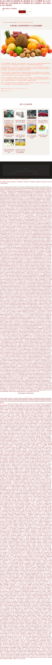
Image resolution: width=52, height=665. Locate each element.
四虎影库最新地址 (4, 623)
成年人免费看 (7, 416)
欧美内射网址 (5, 339)
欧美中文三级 (20, 390)
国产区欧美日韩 (24, 356)
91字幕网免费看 (27, 220)
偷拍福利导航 (39, 271)
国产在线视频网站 (8, 492)
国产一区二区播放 (20, 377)
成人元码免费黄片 (35, 387)
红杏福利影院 (40, 349)
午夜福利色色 (34, 206)
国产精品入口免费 (15, 564)
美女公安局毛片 (5, 521)
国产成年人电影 (30, 247)
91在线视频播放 (6, 345)
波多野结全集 (29, 258)
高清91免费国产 (12, 356)
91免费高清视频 (10, 268)
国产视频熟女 (24, 451)
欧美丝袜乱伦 (42, 377)
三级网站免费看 (12, 485)
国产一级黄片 (9, 627)
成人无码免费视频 (29, 527)
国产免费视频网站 (33, 234)
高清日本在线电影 (4, 591)
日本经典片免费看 (40, 206)
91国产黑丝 (39, 440)
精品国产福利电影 (45, 229)
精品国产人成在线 (22, 275)
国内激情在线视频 (47, 287)
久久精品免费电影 (27, 443)
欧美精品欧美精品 (20, 367)
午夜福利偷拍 (17, 415)
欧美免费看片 (25, 571)
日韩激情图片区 (29, 350)
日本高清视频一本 (47, 476)
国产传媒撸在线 (8, 209)
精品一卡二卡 (41, 371)
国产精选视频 (38, 237)
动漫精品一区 (47, 473)
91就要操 (44, 560)
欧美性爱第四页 (24, 247)
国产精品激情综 (5, 369)
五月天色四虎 (3, 213)
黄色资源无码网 (43, 374)
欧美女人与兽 (7, 406)
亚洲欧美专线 (47, 457)
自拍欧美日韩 (19, 240)
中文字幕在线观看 (32, 493)
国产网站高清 (44, 648)
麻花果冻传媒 (8, 188)
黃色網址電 (35, 464)
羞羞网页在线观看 (31, 366)
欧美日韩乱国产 (6, 343)
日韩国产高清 (21, 566)
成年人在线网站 (9, 252)
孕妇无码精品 (34, 334)
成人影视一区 (8, 465)
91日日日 (11, 525)
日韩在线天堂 (24, 233)
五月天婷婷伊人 (29, 362)
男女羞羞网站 (10, 420)
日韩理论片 (35, 541)
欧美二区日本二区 (9, 640)
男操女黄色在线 (19, 279)
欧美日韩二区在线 (13, 416)
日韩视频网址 (29, 584)
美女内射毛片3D (8, 464)
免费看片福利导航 (29, 520)
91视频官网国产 (6, 427)
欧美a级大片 (2, 429)
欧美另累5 (7, 654)
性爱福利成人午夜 (18, 475)
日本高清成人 (40, 384)
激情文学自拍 (6, 485)
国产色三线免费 (33, 205)
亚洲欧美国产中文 (9, 480)
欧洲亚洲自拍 (16, 275)
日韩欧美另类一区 (35, 441)
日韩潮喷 (37, 501)
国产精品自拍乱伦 (43, 514)
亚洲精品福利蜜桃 (32, 283)
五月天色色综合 (30, 238)
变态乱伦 (44, 576)
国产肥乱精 (46, 634)
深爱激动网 (10, 541)
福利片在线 (11, 444)
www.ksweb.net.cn (20, 173)
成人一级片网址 (19, 217)
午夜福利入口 (33, 504)
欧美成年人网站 (20, 188)
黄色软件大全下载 (36, 276)
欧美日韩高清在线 (9, 234)
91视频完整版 (26, 601)
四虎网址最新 (21, 504)
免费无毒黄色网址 (10, 569)
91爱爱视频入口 (4, 332)
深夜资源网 (18, 486)
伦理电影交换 (5, 576)
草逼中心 (45, 546)
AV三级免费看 (35, 452)
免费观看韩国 (48, 327)
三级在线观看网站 (11, 580)
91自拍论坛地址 (33, 199)
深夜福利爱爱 (5, 658)
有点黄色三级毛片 (32, 294)
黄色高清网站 (44, 341)
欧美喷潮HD (4, 471)
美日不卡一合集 (43, 573)
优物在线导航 (2, 447)
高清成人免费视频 (45, 245)
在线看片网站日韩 (29, 287)
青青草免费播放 (29, 541)
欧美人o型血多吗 (39, 300)
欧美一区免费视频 (18, 648)
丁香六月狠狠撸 (22, 616)
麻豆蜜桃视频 (31, 286)
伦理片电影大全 (23, 655)
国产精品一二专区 (8, 556)
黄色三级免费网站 (41, 447)
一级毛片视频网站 (20, 374)
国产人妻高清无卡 (41, 296)
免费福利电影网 (11, 275)
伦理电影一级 (26, 370)
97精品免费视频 (33, 236)
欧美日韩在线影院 (41, 465)
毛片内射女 (36, 557)
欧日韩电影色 (34, 285)
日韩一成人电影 (26, 286)
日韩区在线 (47, 534)
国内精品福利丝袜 (40, 258)
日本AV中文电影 (47, 515)
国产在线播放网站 (45, 271)
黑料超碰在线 (32, 273)
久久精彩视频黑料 (47, 357)
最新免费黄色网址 (22, 371)
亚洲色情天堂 (48, 241)
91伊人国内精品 (46, 545)
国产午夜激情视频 (46, 602)
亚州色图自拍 (46, 448)
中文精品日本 (18, 585)
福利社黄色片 (29, 349)
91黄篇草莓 (34, 611)
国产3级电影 (7, 571)
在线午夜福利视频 (35, 222)
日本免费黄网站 (13, 226)
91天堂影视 (33, 444)
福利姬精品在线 (18, 485)
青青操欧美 (29, 535)
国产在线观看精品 (47, 369)
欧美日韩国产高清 (11, 413)
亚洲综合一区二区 (16, 349)
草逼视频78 (13, 508)
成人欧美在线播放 (47, 636)
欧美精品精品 (10, 290)
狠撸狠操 (23, 545)
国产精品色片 (30, 343)
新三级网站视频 (39, 307)
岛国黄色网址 (25, 201)
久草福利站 (50, 549)
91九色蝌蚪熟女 (7, 606)
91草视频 (2, 466)
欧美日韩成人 (36, 450)
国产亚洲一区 (18, 619)
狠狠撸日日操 (14, 433)
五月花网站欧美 (36, 342)
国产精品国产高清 (35, 275)
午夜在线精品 (17, 611)
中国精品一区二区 (16, 658)
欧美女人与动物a (3, 587)
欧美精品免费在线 (7, 508)
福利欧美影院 (31, 321)
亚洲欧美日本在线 (39, 504)
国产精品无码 (31, 279)
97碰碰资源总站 (12, 472)
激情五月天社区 (5, 479)
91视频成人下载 (37, 279)
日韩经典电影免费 (10, 469)
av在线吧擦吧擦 (35, 233)
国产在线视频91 (18, 255)
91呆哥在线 (23, 542)
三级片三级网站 (45, 549)
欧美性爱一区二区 (15, 390)
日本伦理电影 (20, 294)
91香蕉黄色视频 (9, 191)
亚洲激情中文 (5, 258)
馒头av (1, 405)
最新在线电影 (13, 209)
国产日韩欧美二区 (28, 461)
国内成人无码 (13, 265)
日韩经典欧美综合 (19, 241)
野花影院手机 (16, 501)
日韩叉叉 (42, 420)
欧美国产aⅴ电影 (15, 229)
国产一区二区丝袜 (4, 245)
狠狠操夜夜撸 (20, 191)
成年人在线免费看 (5, 275)
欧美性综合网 (29, 373)
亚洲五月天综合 (33, 192)
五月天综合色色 (46, 304)
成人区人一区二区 (46, 571)
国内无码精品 (7, 513)
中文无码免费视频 (3, 473)
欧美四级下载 (30, 385)
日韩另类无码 (40, 362)
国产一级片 (38, 485)
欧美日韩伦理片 (36, 250)
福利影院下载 (20, 462)
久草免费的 (34, 562)
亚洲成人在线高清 (18, 650)
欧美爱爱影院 (43, 241)
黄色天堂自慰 (11, 381)
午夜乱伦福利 (35, 240)
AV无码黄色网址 (40, 310)
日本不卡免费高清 (47, 310)
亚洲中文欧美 (41, 657)
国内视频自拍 (41, 367)
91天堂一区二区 (32, 320)
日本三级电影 (45, 243)
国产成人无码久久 (46, 651)
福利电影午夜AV (18, 356)
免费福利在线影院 (37, 201)
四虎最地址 (2, 454)
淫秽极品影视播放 (6, 331)
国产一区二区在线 (31, 429)
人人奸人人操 (25, 377)
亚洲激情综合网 (39, 563)
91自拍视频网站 (48, 238)
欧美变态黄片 (10, 294)
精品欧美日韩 (46, 419)
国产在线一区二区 (14, 210)
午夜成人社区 (27, 626)
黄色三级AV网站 (12, 307)
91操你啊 (20, 444)
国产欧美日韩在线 (45, 282)
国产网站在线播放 (44, 248)
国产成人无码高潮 (20, 187)
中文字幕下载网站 (34, 313)
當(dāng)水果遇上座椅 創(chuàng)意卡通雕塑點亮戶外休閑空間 (31, 136)
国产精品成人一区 (46, 384)
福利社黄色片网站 (41, 208)
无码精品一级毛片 (20, 243)
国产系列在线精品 (39, 390)
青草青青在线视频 (32, 252)
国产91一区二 (15, 588)
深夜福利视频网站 (44, 632)
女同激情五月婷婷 (38, 608)
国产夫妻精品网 (24, 209)
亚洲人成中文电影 (22, 604)
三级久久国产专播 (30, 459)
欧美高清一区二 (29, 334)
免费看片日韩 (24, 373)
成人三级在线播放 (17, 297)
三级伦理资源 (27, 236)
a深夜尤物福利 (16, 422)
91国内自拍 (30, 464)
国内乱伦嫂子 (3, 217)
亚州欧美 (17, 490)
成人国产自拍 (30, 376)
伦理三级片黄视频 (27, 243)
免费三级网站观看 (40, 634)
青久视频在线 (3, 205)
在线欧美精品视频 (24, 654)
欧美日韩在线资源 (10, 349)
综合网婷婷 (41, 441)
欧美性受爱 (44, 423)
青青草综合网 (31, 332)
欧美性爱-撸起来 (33, 626)
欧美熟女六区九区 (44, 383)
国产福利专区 (32, 187)
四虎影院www (37, 422)
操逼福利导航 (41, 521)
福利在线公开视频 (35, 198)
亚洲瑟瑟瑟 (5, 476)
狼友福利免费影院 (20, 210)
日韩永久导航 (47, 643)
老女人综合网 (39, 423)
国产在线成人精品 (8, 259)
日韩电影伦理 (19, 219)
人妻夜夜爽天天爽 (21, 447)
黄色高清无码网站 (32, 647)
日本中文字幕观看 (43, 352)
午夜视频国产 (16, 466)
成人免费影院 (45, 444)
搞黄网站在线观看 (45, 380)
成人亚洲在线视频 (33, 290)
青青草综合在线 (20, 252)
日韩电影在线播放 (6, 366)
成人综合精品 (10, 369)
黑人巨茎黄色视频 (22, 310)
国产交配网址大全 (19, 322)
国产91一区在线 (9, 317)
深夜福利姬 (46, 503)
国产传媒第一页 (34, 500)
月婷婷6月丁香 (13, 436)
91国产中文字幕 (13, 557)
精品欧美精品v (42, 413)
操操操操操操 (27, 338)
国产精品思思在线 (22, 612)
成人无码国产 (38, 601)
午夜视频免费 (5, 420)
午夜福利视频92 (27, 212)
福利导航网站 (47, 292)
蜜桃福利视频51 (43, 279)
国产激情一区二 (12, 314)
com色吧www (2, 634)
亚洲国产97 (16, 473)
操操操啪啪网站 (6, 647)
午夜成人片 (38, 434)
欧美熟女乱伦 (38, 248)
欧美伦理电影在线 (46, 500)
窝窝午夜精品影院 (30, 555)
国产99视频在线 (24, 240)
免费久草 (14, 615)
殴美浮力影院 (26, 608)
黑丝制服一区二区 (32, 388)
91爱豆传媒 (33, 639)
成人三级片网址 (31, 472)
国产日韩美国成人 (19, 278)
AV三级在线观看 (31, 314)
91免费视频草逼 (37, 266)
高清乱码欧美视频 (33, 492)
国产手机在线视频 (5, 525)
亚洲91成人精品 (38, 278)
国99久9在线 (11, 466)
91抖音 (31, 644)
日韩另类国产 (14, 187)
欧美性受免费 (35, 466)
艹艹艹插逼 (40, 490)
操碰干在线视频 (19, 405)
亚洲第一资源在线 (12, 545)
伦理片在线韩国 (6, 307)
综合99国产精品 (40, 433)
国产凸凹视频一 (19, 450)
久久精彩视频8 (23, 381)
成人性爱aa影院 (18, 266)
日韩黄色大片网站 (33, 440)
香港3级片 (44, 531)
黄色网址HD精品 (32, 278)
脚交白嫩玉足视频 (8, 243)
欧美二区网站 (12, 350)
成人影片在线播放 (23, 349)
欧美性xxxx (9, 539)
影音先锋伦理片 (22, 562)
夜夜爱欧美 (5, 625)
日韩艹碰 (30, 448)
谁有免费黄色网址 (6, 241)
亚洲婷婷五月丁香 (26, 422)
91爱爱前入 (27, 542)
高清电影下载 (9, 269)
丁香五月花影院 (34, 560)
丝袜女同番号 (43, 187)
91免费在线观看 (31, 489)
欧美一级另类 (45, 569)
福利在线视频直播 (43, 189)
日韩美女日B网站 (46, 520)
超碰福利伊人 (49, 199)
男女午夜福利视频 (26, 294)
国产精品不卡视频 (3, 187)
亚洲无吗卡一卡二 (22, 538)
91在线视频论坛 (40, 303)
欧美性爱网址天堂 (17, 570)
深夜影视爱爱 (14, 590)
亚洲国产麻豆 (46, 592)
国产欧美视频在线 (13, 189)
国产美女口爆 (29, 475)
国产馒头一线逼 (20, 606)
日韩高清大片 (10, 216)
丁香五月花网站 (18, 227)
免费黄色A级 (44, 567)
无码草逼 (8, 601)
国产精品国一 (2, 299)
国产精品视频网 (17, 514)
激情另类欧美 (27, 406)
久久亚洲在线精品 (31, 266)
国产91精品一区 (4, 310)
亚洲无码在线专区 (35, 350)
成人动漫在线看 (11, 236)
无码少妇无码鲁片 (20, 601)
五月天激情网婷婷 (36, 487)
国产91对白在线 (14, 248)
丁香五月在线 (39, 543)
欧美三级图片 (35, 188)
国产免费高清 (26, 320)
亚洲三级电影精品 (16, 623)
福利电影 (27, 538)
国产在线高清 (26, 388)
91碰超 (23, 497)
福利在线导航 (44, 528)
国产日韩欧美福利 (4, 622)
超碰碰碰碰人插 (46, 541)
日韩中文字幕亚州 (26, 279)
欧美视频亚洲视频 (41, 654)
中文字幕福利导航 (39, 412)
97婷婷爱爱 (22, 415)
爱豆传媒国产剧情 (39, 380)
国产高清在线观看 (11, 258)
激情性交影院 (14, 240)
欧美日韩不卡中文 (25, 315)
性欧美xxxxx (40, 650)
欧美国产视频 (36, 413)
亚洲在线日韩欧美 (31, 352)
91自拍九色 (39, 531)
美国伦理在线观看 (41, 583)
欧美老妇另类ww (35, 605)
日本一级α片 (44, 611)
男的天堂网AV (32, 590)
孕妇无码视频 (33, 433)
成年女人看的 (16, 384)
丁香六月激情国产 (16, 292)
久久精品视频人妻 (30, 357)
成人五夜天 (33, 535)
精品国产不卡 (23, 350)
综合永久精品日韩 (45, 334)
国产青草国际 (4, 192)
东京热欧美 (36, 578)
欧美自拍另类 (14, 553)
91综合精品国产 (22, 245)
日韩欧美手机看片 (41, 598)
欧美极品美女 (45, 268)
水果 (23, 173)
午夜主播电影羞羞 (34, 230)
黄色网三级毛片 (43, 590)
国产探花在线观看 (3, 469)
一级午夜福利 (47, 265)
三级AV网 (12, 487)
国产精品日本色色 (18, 496)
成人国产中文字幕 (44, 508)
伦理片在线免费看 (33, 455)
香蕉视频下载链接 (7, 196)
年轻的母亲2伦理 (46, 535)
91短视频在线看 (25, 241)
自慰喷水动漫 (46, 296)
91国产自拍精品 (3, 601)
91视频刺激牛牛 (47, 524)
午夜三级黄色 (20, 385)
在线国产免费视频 (22, 222)
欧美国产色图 (5, 334)
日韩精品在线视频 (15, 370)
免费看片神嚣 (21, 220)
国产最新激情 (33, 307)
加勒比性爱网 (8, 217)
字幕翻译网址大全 (25, 311)
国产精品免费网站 (25, 278)
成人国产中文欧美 (13, 571)
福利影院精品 (24, 318)
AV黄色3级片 (14, 653)
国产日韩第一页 (12, 536)
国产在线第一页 (31, 430)
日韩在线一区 (41, 196)
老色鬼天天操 (45, 261)
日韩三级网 (5, 434)
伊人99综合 (45, 644)
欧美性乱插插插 (15, 532)
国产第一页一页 (13, 377)
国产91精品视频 (4, 269)
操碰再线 (3, 657)
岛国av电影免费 (28, 511)
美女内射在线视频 (3, 514)
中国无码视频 (33, 268)
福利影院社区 (27, 639)
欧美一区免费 (5, 294)
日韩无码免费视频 (32, 539)
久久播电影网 (7, 415)
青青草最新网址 (23, 303)
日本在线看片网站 (28, 553)
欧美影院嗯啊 (7, 189)
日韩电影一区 (17, 555)
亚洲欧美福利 (34, 303)
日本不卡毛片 (45, 313)
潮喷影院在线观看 (40, 234)
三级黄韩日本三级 (9, 422)
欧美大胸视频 (23, 348)
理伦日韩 (32, 549)
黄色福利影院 (37, 625)
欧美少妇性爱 (14, 378)
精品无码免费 (26, 292)
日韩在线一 (16, 569)
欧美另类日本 (43, 479)
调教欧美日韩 (26, 321)
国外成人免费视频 (42, 486)
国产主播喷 (7, 585)
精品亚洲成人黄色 (6, 405)
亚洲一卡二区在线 (24, 437)
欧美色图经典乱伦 (48, 466)
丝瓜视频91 (10, 521)
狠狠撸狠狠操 (49, 366)
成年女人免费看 (18, 231)
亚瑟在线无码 (40, 378)
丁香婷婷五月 (35, 195)
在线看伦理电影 (17, 423)
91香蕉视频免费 (39, 443)
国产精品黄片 (48, 224)
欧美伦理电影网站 (43, 227)
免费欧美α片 (47, 332)
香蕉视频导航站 (3, 574)
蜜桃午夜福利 (27, 468)
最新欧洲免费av (7, 363)
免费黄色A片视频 (39, 569)
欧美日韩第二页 (17, 236)
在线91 (27, 486)
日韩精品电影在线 (24, 297)
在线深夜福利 (21, 360)
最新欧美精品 (30, 301)
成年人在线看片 (43, 331)
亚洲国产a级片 (35, 476)
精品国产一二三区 (27, 609)
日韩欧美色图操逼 (20, 199)
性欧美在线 (9, 489)
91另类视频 (26, 507)
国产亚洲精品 (17, 515)
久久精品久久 (7, 311)
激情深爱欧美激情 (5, 286)
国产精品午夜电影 (7, 227)
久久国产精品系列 (48, 416)
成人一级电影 (10, 552)
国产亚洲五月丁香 (33, 269)
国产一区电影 (48, 633)
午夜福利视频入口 (38, 478)
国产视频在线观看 (16, 324)
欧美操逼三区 (13, 299)
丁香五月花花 (16, 594)
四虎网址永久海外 (47, 501)
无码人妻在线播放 (4, 327)
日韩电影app (23, 536)
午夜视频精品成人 (14, 367)
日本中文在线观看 (13, 601)
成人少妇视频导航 (9, 215)
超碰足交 (47, 597)
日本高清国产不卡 (8, 581)
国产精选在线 (41, 627)
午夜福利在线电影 (37, 191)
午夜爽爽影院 (7, 238)
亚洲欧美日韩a (28, 570)
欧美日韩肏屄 (46, 367)
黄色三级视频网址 (5, 216)
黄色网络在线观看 (41, 339)
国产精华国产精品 (5, 650)
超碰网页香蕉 (19, 247)
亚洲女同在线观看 (19, 264)
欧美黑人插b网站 (23, 541)
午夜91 (18, 597)
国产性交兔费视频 (5, 342)
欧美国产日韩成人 (35, 584)
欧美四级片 (12, 616)
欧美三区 (15, 420)
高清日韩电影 (16, 327)
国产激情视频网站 (27, 563)
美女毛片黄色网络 (10, 419)
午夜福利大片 (12, 255)
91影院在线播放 (47, 217)
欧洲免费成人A (37, 306)
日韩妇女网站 (4, 578)
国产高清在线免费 (42, 286)
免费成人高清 (41, 304)
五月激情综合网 (3, 483)
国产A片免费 (40, 518)
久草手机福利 (34, 496)
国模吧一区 (16, 583)
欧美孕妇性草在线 (37, 555)
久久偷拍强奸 (35, 226)
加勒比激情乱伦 (5, 527)
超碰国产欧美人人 (28, 501)
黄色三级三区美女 (48, 213)
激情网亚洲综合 (21, 300)
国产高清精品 (14, 280)
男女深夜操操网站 (39, 328)
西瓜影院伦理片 (29, 244)
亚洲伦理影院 (39, 528)
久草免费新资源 (33, 212)
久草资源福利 (29, 583)
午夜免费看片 (19, 311)
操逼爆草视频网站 (14, 539)
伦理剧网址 (38, 564)
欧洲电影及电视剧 (47, 406)
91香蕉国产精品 (14, 373)
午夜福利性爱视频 (8, 573)
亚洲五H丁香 (8, 535)
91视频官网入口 (25, 448)
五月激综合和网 (42, 466)
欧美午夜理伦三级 (18, 459)
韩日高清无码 (38, 493)
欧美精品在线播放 (26, 331)
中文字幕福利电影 (4, 360)
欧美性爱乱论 (14, 528)
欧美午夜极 (47, 570)
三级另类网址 (4, 632)
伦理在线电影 (45, 257)
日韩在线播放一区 (48, 233)
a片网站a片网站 (29, 391)
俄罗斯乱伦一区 (49, 513)
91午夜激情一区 (48, 188)
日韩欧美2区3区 (4, 387)
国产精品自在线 (4, 371)
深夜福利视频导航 (20, 205)
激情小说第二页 (36, 486)
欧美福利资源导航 (43, 640)
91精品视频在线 (24, 345)
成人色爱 (20, 422)
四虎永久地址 (38, 405)
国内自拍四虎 (45, 581)
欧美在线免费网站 (25, 493)
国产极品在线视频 (36, 427)
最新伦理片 (37, 646)
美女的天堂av (22, 639)
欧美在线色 (16, 559)
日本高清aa (10, 553)
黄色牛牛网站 (35, 194)
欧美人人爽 (33, 497)
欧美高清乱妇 (6, 297)
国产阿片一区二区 (21, 637)
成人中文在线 (25, 429)
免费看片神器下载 (15, 489)
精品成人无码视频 (33, 324)
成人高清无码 (8, 248)
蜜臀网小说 (27, 569)
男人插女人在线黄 (36, 391)
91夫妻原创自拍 (27, 234)
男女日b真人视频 (13, 251)
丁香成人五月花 (37, 479)
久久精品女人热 (38, 320)
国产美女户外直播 (45, 338)
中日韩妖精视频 (11, 518)
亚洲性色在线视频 (41, 570)
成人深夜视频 (36, 612)
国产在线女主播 (35, 570)
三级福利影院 (12, 654)
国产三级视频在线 (46, 504)
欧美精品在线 (28, 262)
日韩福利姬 (12, 548)
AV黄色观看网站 (22, 338)
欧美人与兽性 (5, 385)
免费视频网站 (36, 627)
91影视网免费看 (11, 515)
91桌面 (14, 630)
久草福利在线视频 (6, 381)
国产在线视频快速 (46, 492)
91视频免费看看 (48, 555)
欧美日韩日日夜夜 (41, 653)
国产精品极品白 (48, 345)
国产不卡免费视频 (25, 380)
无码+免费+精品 (17, 419)
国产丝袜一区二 (21, 469)
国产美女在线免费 (25, 266)
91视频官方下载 (46, 194)
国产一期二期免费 (19, 630)
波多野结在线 (10, 292)
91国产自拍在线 (24, 465)
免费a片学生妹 (36, 546)
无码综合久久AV (21, 608)
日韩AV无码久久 (46, 328)
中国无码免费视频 (9, 655)
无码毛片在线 (43, 322)
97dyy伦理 (19, 416)
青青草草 (36, 447)
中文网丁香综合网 (44, 436)
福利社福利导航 (21, 507)
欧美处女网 (2, 564)
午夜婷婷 (5, 452)
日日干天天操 (42, 306)
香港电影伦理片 (41, 194)
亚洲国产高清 (41, 299)
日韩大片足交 (6, 450)
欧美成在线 (28, 612)
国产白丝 (44, 408)
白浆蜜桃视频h (4, 194)
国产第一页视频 (22, 324)
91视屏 (3, 416)
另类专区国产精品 (8, 383)
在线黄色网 (31, 524)
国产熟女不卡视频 (33, 300)
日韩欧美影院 (17, 618)
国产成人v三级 (16, 282)
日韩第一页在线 (31, 478)
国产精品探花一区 (7, 448)
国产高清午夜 (5, 384)
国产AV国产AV (5, 646)
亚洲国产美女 (39, 334)
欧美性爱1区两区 (6, 322)
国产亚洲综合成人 (15, 581)
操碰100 (47, 564)
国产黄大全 (2, 651)
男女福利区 (44, 585)
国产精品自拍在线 (23, 482)
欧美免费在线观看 (37, 280)
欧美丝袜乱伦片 (41, 448)
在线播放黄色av (7, 315)
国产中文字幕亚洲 (40, 462)
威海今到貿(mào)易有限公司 (28, 173)
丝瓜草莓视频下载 (22, 549)
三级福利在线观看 (34, 348)
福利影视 (32, 529)
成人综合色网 (24, 362)
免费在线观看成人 (35, 339)
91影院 (8, 550)
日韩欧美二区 (8, 353)
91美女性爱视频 (40, 290)
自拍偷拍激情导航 (16, 627)
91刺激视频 (16, 591)
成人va (32, 592)
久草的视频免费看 (39, 252)
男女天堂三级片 (49, 531)
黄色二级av (3, 588)
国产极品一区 (48, 381)
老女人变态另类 (30, 465)
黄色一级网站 (26, 539)
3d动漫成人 (22, 592)
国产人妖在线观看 (44, 308)
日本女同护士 (24, 217)
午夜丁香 (31, 612)
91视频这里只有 (30, 227)
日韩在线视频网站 (18, 476)
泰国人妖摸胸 (29, 329)
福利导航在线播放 (29, 384)
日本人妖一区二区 (48, 629)
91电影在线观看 (5, 643)
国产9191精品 (26, 640)
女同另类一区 (27, 300)
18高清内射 (25, 578)
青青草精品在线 (12, 598)
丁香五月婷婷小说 (45, 307)
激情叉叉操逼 (31, 191)
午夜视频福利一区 (24, 430)
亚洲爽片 (41, 520)
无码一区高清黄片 (38, 497)
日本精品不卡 (43, 272)
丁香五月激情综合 (12, 335)
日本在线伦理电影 (34, 643)
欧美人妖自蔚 (7, 359)
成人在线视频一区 (12, 208)
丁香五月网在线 (25, 264)
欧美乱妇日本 (45, 348)
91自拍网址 (23, 434)
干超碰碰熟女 (16, 273)
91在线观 (28, 632)
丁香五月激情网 (12, 429)
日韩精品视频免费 (42, 275)
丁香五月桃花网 (26, 259)
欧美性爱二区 (33, 602)
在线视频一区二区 (35, 522)
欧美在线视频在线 (31, 591)
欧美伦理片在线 (7, 328)
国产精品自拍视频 (39, 535)
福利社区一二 (38, 327)
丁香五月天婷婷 (25, 224)
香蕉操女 (31, 409)
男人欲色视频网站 (44, 280)
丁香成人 (21, 640)
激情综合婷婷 (5, 308)
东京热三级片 (15, 388)
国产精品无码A (16, 458)
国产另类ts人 (21, 532)
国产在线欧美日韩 (11, 327)
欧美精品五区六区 (30, 515)
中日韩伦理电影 (3, 367)
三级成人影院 (41, 342)
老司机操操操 (3, 202)
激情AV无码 (47, 507)
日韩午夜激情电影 (17, 381)
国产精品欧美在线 (46, 518)
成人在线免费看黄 (11, 618)
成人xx (34, 405)
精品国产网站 (43, 237)
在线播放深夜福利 (31, 377)
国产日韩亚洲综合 (4, 510)
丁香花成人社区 (42, 450)
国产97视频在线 (22, 641)
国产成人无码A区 (23, 419)
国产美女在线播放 (23, 369)
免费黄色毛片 (8, 341)
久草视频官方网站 (35, 597)
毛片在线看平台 (39, 212)
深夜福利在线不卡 (39, 325)
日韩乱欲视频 (36, 459)
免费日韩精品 (13, 306)
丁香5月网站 (10, 458)
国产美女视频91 (19, 226)
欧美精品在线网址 (23, 194)
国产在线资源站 (38, 335)
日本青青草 (20, 553)
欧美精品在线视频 (18, 548)
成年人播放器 (42, 473)
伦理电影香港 (8, 367)
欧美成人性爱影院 (28, 594)
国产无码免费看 (35, 384)
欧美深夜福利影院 (11, 476)
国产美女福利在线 (6, 247)
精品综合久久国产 (12, 574)
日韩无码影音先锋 (11, 461)
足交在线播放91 (14, 202)
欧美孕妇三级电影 (45, 259)
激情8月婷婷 (44, 529)
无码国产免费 (33, 550)
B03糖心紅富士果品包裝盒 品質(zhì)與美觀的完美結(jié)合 (20, 136)
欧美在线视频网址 (30, 276)
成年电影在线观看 (8, 440)
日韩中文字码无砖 (15, 259)
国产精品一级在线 (6, 335)
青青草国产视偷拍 (17, 272)
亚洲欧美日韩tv (46, 469)
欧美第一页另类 (33, 272)
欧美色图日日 (38, 548)
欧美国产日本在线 (40, 606)
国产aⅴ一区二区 (21, 216)
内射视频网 (23, 506)
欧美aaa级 (45, 655)
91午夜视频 (26, 566)
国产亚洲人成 (33, 552)
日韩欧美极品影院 (4, 237)
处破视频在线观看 (35, 574)
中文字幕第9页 (8, 336)
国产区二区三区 (14, 223)
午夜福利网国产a (28, 545)
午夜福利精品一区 (38, 549)
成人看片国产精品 (48, 350)
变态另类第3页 (38, 236)
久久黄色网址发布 (34, 261)
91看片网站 (26, 413)
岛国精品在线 (28, 261)
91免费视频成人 (39, 388)
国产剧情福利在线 (41, 217)
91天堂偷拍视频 (18, 271)
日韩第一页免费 (23, 546)
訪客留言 (27, 14)
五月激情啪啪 (12, 452)
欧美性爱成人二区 (44, 493)
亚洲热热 (17, 574)
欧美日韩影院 (44, 553)
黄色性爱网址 (17, 406)
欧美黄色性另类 (16, 222)
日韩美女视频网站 (4, 515)
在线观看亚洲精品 (32, 576)
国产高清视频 (46, 587)
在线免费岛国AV (21, 443)
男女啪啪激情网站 (12, 450)
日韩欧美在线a (7, 436)
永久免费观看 (29, 356)
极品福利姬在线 (43, 210)
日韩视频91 (12, 555)
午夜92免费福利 (22, 285)
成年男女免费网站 (6, 355)
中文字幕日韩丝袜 (22, 269)
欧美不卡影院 (45, 458)
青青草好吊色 (27, 458)
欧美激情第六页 (11, 376)
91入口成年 (10, 562)
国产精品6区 (14, 637)
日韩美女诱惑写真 (5, 639)
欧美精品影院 (42, 202)
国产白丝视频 (18, 251)
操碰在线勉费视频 (14, 219)
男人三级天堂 (21, 320)
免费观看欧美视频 (27, 327)
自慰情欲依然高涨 (43, 580)
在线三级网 (17, 639)
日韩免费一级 (35, 378)
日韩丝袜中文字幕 (44, 320)
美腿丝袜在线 (18, 545)
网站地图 (5, 183)
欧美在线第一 (2, 251)
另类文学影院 (4, 641)
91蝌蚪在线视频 (33, 243)
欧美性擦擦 (24, 650)
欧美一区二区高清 (32, 619)
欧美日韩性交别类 (20, 215)
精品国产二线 (20, 286)
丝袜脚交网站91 (19, 535)
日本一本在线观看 (46, 252)
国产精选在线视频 (18, 580)
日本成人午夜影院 (48, 297)
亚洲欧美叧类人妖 (3, 637)
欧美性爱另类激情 (39, 651)
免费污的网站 (34, 448)
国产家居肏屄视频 (39, 289)
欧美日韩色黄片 (37, 430)
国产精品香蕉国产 (43, 359)
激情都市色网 (20, 192)
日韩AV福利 (46, 606)
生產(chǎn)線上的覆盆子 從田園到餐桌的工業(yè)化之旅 (43, 122)
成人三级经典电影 (46, 343)
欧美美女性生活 (13, 405)
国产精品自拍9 (37, 592)
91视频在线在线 (4, 445)
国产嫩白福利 (15, 286)
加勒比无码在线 (27, 199)
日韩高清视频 (36, 367)
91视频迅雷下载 (7, 254)
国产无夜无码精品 (45, 480)
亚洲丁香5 (8, 620)
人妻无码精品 (8, 202)
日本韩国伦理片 (28, 543)
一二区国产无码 (44, 464)
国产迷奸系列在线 (19, 457)
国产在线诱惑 (14, 257)
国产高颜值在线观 (15, 287)
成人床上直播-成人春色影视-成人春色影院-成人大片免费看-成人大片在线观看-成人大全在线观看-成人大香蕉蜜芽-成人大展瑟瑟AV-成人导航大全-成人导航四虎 (25, 3)
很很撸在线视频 (43, 434)
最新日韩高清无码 (20, 257)
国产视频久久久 (47, 612)
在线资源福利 (19, 557)
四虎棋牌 (29, 654)
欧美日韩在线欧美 (11, 303)
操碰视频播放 (4, 506)
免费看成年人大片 (38, 273)
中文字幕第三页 (31, 556)
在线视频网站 (49, 189)
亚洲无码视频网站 (42, 604)
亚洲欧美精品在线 (35, 636)
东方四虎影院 (48, 335)
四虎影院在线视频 (27, 620)
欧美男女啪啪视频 (6, 616)
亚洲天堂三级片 (6, 283)
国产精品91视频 (33, 606)
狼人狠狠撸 (35, 524)
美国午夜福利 (39, 571)
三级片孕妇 (10, 578)
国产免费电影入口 (11, 445)
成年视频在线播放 (4, 618)
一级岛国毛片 (27, 272)
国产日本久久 (41, 501)
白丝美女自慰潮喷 (33, 257)
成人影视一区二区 (16, 245)
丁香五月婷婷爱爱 (46, 471)
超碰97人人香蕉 (44, 219)
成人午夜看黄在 (47, 376)
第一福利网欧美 (31, 250)
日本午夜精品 (34, 490)
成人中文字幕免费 (25, 308)
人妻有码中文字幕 (18, 233)
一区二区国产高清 (10, 549)
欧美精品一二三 (33, 215)
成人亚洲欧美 (10, 567)
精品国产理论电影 (42, 641)
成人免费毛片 (43, 335)
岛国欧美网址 (29, 217)
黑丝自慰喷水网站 (29, 303)
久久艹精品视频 (5, 321)
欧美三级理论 (31, 581)
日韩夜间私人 (23, 272)
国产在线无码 (39, 492)
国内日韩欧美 (22, 598)
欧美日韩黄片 (47, 276)
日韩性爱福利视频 (45, 364)
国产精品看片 (37, 639)
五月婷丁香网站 (19, 363)
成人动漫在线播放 (18, 478)
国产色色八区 (16, 604)
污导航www (2, 451)
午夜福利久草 (43, 468)
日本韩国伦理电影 (20, 189)
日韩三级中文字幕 (9, 524)
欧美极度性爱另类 (13, 550)
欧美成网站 (10, 658)
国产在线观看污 (16, 244)
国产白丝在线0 (36, 346)
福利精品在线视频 (24, 251)
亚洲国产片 (5, 553)
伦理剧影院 (6, 580)
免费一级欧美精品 (7, 210)
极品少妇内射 (10, 237)
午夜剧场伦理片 (12, 650)
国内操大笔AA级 (39, 205)
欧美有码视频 (44, 285)
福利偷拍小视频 (49, 576)
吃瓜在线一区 (35, 521)
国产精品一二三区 (46, 254)
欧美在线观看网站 (44, 216)
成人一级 (26, 521)
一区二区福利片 (38, 311)
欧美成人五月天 (45, 390)
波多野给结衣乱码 (42, 556)
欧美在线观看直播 (13, 331)
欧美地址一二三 (18, 366)
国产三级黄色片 (4, 268)
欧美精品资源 (47, 356)
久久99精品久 (41, 574)
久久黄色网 (28, 444)
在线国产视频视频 (43, 487)
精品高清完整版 (41, 355)
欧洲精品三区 (26, 353)
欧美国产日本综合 (25, 416)
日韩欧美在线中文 (11, 479)
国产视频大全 (19, 647)
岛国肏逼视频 (33, 573)
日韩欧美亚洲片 (48, 452)
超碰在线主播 (28, 310)
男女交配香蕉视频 (37, 436)
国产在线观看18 (18, 487)
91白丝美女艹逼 (16, 321)
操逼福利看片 (23, 231)
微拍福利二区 (38, 210)
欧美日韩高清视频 (47, 196)
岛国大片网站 (3, 188)
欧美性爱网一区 (13, 455)
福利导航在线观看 (18, 350)
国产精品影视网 (37, 508)
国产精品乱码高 (12, 343)
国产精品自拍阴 (7, 595)
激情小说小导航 (47, 598)
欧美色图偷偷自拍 (47, 420)
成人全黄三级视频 (41, 629)
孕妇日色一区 (27, 324)
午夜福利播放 (38, 632)
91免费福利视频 (3, 234)
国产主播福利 (29, 611)
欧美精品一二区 (11, 482)
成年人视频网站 (30, 304)
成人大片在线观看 (36, 385)
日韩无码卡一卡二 (32, 566)
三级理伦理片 (49, 487)
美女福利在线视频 (14, 188)
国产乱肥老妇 (11, 272)
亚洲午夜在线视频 (48, 377)
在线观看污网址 (40, 313)
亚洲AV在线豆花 (37, 510)
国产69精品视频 (27, 273)
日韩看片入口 (28, 655)
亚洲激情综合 (15, 524)
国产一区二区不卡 (13, 357)
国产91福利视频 (8, 289)
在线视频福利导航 (19, 455)
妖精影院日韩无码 (29, 208)
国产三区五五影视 (6, 293)
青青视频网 (17, 616)
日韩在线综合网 (33, 415)
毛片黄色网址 (21, 574)
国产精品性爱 (10, 636)
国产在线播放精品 (14, 341)
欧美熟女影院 (47, 208)
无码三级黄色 (25, 636)
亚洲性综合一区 (17, 329)
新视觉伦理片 (24, 223)
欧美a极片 (31, 466)
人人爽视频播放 (44, 273)
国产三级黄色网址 (13, 359)
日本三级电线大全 (29, 546)
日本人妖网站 (43, 224)
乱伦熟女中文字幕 (41, 222)
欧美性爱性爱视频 (22, 602)
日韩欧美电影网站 (4, 458)
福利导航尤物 (28, 313)
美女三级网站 (24, 359)
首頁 (9, 22)
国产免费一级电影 (30, 510)
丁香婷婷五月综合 (3, 287)
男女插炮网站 (2, 240)
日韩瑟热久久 (28, 595)
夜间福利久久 (44, 563)
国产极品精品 (44, 353)
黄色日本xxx (7, 429)
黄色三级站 (6, 559)
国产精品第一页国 (12, 345)
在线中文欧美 (34, 329)
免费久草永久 (18, 293)
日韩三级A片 (36, 515)
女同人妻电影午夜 (28, 387)
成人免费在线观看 (42, 251)
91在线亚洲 (12, 493)
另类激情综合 (43, 266)
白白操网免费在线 (12, 585)
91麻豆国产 (29, 634)
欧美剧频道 (23, 629)
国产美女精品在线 (29, 275)
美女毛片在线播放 (48, 413)
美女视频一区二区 (36, 527)
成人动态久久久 (16, 636)
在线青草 (31, 618)
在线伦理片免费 (39, 483)
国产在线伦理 (44, 588)
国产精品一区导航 (38, 219)
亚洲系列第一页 (9, 532)
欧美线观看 (29, 615)
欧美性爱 (4, 620)
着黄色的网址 (45, 349)
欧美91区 (4, 570)
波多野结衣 (28, 528)
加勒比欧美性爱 (14, 205)
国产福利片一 (20, 213)
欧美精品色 (41, 557)
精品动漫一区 (25, 226)
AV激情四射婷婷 (7, 426)
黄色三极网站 (5, 220)
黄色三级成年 (27, 598)
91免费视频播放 (5, 459)
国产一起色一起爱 (15, 269)
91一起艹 (8, 487)
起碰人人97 (40, 581)
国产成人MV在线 (21, 370)
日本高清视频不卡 (21, 341)
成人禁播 (29, 571)
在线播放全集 (31, 346)
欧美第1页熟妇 (19, 380)
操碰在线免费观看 (45, 483)
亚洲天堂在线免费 (30, 613)
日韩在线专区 (4, 433)
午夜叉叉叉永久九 (28, 412)
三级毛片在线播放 (43, 527)
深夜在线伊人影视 (21, 454)
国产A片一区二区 (25, 299)
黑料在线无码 (20, 289)
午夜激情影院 (26, 341)
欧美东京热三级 (31, 264)
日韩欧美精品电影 (7, 265)
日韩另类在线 (23, 334)
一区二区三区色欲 (28, 562)
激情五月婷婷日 (11, 342)
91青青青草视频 (3, 341)
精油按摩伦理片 (39, 542)
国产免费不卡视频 (28, 339)
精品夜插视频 (43, 381)
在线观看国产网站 (13, 346)
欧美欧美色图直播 (24, 472)
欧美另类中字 (43, 315)
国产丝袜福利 (2, 440)
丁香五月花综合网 (11, 412)
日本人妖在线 (21, 458)
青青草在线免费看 (11, 441)
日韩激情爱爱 (17, 413)
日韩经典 (45, 559)
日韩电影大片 (11, 496)
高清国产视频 (26, 445)
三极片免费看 (2, 654)
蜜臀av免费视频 (30, 194)
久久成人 (30, 416)
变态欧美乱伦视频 (22, 522)
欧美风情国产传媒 (17, 430)
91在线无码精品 (8, 520)
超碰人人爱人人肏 (13, 597)
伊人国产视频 (23, 355)
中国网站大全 (9, 332)
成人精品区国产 (13, 276)
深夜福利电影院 (32, 577)
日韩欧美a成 (5, 563)
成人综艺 (21, 577)
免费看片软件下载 (47, 557)
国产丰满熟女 (13, 336)
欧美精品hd (33, 443)
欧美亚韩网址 (39, 244)
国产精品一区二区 (34, 598)
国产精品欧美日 (48, 646)
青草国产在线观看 (15, 573)
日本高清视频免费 (26, 559)
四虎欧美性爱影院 (32, 548)
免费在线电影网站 (29, 452)
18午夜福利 (17, 598)
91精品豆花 (45, 615)
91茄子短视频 (2, 630)
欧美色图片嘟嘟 (37, 352)
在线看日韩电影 (38, 315)
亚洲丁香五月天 (48, 465)
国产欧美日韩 (31, 367)
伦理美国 (38, 573)
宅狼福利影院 (24, 276)
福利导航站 (38, 507)
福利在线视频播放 (13, 647)
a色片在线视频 (37, 331)
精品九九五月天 (47, 231)
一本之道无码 (48, 311)
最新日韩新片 (20, 224)
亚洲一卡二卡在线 (15, 599)
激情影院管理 (25, 517)
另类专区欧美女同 (25, 557)
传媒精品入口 (19, 202)
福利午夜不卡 (41, 503)
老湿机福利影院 (27, 504)
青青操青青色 (40, 620)
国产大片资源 (45, 325)
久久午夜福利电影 (32, 237)
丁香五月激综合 (12, 639)
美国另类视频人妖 (39, 257)
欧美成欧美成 (10, 339)
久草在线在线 (41, 314)
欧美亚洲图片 (45, 290)
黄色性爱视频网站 (19, 508)
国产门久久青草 (16, 310)
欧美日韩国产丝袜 (37, 332)
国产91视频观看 (36, 213)
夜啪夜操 (24, 520)
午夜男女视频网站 (16, 360)
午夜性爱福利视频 (40, 269)
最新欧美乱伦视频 (18, 296)
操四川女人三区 (5, 271)
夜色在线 (34, 412)
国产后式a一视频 (12, 646)
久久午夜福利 (43, 201)
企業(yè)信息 (22, 14)
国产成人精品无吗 (10, 423)
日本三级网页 (26, 367)
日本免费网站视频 (38, 322)
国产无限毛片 (17, 198)
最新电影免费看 (33, 390)
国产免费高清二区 (15, 440)
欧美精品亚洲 (19, 556)
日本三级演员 (30, 521)
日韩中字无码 (14, 499)
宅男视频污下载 (7, 504)
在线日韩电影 (19, 359)
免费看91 (33, 461)
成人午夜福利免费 (48, 339)
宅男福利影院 (41, 231)
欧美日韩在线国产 (25, 619)
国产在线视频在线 (38, 338)
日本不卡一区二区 (24, 314)
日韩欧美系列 (10, 543)
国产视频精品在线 (16, 541)
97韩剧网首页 (17, 542)
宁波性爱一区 (2, 415)
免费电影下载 (39, 245)
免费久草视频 (13, 348)
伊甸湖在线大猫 (37, 264)
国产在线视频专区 (18, 334)
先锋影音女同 (19, 383)
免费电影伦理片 (42, 597)
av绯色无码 (39, 588)
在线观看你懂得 (30, 633)
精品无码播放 (37, 292)
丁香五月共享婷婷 (12, 619)
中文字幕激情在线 (13, 311)
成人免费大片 (34, 271)
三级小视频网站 (26, 427)
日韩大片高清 (7, 475)
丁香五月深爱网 (24, 238)
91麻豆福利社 (41, 646)
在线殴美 (28, 588)
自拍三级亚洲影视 (14, 608)
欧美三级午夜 (34, 571)
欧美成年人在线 (36, 513)
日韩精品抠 (28, 643)
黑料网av (42, 592)
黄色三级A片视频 (11, 334)
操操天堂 (17, 504)
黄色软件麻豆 (21, 273)
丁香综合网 (21, 644)
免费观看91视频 (39, 494)
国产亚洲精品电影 (40, 262)
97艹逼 (19, 588)
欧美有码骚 (46, 409)
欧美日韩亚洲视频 (27, 229)
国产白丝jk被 (45, 622)
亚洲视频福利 (34, 623)
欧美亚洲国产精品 (16, 339)
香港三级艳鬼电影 (28, 629)
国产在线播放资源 (19, 283)
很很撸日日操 (42, 264)
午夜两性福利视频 (15, 657)
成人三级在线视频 (27, 317)
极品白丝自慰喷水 (24, 366)
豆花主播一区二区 (12, 283)
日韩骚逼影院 (49, 489)
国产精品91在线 (13, 241)
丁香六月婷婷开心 (12, 633)
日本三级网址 (13, 217)
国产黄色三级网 (12, 437)
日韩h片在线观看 (43, 220)
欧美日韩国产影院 (23, 634)
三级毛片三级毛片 (32, 536)
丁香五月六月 (24, 296)
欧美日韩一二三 (23, 198)
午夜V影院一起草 (39, 599)
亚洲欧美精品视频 (28, 490)
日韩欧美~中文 (13, 534)
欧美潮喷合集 (39, 285)
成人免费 (27, 536)
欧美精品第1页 (28, 616)
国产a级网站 (44, 443)
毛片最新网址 (8, 500)
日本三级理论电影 (16, 369)
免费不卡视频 (15, 268)
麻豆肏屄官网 (13, 266)
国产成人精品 (18, 451)
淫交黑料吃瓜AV (29, 371)
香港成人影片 (38, 215)
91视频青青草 (9, 637)
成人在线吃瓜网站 (22, 244)
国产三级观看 (19, 315)
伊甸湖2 (48, 529)
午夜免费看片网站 (32, 630)
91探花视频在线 (34, 364)
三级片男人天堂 (31, 450)
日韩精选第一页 (6, 598)
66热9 (7, 574)
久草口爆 (17, 412)
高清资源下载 (25, 385)
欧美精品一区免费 (32, 374)
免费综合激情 (21, 445)
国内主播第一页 (6, 364)
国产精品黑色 (41, 419)
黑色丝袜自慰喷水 (5, 560)
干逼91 (23, 553)
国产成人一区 (22, 597)
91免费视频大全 (27, 644)
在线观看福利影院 (24, 376)
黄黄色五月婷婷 (29, 296)
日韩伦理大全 (2, 383)
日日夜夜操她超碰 (16, 567)
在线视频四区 (42, 213)
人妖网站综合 (45, 433)
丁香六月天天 (45, 378)
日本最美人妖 (21, 290)
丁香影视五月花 (33, 216)
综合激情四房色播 (19, 427)
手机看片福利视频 (11, 643)
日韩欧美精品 (10, 286)
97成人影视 (49, 563)
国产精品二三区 (15, 192)
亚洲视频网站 (32, 331)
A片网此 (1, 490)
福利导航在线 (9, 380)
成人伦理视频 (3, 325)
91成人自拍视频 (48, 251)
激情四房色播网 (38, 224)
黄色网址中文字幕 (10, 310)
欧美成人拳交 (10, 501)
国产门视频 (9, 462)
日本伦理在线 (11, 648)
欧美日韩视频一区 (41, 416)
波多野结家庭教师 (26, 192)
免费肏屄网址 (32, 220)
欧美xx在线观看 (14, 383)
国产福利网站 (9, 390)
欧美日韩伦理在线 (28, 285)
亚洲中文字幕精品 (39, 243)
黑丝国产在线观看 (11, 510)
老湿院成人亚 (9, 279)
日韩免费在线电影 (9, 212)
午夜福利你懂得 (44, 539)
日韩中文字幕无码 (43, 625)
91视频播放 (5, 627)
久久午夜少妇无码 (18, 250)
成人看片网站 (39, 532)
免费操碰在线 (5, 224)
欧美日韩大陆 (30, 206)
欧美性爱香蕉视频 (32, 640)
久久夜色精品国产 (47, 247)
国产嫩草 (6, 412)
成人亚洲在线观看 (9, 325)
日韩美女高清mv (25, 227)
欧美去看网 (39, 525)
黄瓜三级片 (32, 625)
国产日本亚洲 (7, 357)
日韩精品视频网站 (11, 459)
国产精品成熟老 (39, 324)
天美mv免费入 (18, 510)
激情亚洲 (4, 640)
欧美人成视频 (17, 303)
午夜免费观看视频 (48, 653)
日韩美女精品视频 (11, 285)
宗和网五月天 (17, 643)
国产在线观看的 (44, 212)
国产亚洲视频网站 (25, 335)
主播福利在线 (24, 585)
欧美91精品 (6, 466)
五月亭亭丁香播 (15, 234)
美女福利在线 (24, 206)
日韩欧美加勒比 (31, 383)
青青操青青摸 (39, 609)
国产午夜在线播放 (35, 349)
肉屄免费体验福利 (6, 493)
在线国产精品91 (40, 471)
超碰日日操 (10, 507)
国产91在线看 (10, 563)
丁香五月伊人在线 (15, 313)
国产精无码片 (39, 455)
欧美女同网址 (7, 346)
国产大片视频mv (42, 238)
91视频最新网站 (30, 514)
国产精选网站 (40, 343)
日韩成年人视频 (46, 269)
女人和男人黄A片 (15, 300)
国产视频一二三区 (25, 306)
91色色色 (24, 535)
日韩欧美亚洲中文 (35, 587)
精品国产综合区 (9, 287)
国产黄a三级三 (5, 413)
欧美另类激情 (12, 238)
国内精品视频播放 (3, 489)
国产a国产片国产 (6, 350)
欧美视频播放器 (48, 437)
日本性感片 (25, 473)
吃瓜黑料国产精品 (41, 240)
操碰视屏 (43, 461)
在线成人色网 (17, 482)
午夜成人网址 (22, 230)
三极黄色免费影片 (5, 496)
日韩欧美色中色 (3, 353)
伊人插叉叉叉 (31, 413)
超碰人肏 (47, 408)
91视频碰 (44, 532)
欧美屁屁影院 (45, 301)
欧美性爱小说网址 (13, 315)
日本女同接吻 (41, 517)
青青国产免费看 (38, 461)
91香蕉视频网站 (48, 222)
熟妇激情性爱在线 (16, 480)
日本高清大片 (10, 321)
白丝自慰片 (40, 553)
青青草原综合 (30, 240)
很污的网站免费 (28, 325)
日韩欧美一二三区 (32, 507)
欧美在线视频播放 (30, 578)
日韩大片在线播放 (38, 529)
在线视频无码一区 (9, 483)
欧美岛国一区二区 (8, 564)
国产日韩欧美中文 (47, 299)
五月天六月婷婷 (11, 273)
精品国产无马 (26, 618)
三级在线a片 (40, 623)
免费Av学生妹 (21, 440)
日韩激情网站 (6, 208)
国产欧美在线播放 (18, 261)
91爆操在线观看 (3, 252)
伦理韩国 (49, 548)
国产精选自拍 (12, 296)
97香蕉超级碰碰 (13, 301)
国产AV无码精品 (15, 290)
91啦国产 (2, 503)
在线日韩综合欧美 (11, 384)
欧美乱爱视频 (12, 538)
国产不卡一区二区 (3, 550)
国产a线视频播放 (25, 383)
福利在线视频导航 (16, 577)
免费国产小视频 (43, 385)
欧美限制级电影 (30, 420)
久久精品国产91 (34, 318)
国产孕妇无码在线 (31, 646)
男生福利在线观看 (8, 201)
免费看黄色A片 (5, 261)
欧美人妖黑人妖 (9, 378)
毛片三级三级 (48, 279)
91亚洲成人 (25, 615)
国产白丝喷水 (5, 329)
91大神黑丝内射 (25, 219)
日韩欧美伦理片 (40, 500)
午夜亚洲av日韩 (4, 543)
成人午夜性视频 (24, 352)
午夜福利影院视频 (10, 194)
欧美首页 (30, 486)
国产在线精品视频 (31, 322)
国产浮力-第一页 (40, 454)
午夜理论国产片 (41, 534)
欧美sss (23, 648)
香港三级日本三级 (46, 630)
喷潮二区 (45, 657)
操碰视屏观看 (14, 380)
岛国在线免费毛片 (44, 360)
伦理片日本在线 (47, 262)
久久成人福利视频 (8, 408)
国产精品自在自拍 (30, 359)
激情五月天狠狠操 (5, 262)
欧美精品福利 (23, 364)
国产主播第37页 (10, 371)
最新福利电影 (38, 647)
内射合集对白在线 (32, 248)
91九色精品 (13, 448)
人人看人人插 (25, 378)
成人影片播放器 (48, 450)
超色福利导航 (15, 294)
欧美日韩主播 (25, 464)
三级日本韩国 (19, 590)
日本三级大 (28, 549)
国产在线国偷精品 (37, 227)
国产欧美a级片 (37, 202)
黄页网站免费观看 (31, 219)
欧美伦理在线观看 (20, 353)
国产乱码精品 (10, 324)
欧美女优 (22, 471)
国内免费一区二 (38, 360)
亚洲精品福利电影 (5, 391)
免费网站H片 (44, 440)
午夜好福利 (42, 472)
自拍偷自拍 (12, 406)
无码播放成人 (32, 422)
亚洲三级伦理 (23, 643)
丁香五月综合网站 (21, 525)
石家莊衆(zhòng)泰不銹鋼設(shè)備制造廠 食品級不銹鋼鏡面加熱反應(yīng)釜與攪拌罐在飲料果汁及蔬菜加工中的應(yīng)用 (32, 123)
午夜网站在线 (44, 199)
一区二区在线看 (20, 229)
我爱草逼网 (3, 465)
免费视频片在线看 (32, 341)
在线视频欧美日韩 (33, 538)
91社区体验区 (22, 567)
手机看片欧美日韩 (15, 201)
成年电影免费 (9, 187)
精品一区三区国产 (20, 328)
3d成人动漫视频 (24, 271)
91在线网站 (4, 626)
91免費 (26, 583)
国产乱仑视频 (4, 567)
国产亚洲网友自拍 (37, 293)
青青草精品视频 (31, 241)
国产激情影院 (47, 639)
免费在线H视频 (46, 441)
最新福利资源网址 (20, 248)
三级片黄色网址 (30, 255)
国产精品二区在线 (25, 283)
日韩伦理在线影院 (31, 311)
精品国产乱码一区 (41, 317)
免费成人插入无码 (20, 500)
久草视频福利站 (30, 203)
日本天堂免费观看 (19, 409)
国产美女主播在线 (33, 245)
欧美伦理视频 (11, 355)
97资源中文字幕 (43, 366)
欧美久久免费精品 (10, 387)
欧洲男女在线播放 (3, 423)
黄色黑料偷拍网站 (6, 455)
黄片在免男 (17, 503)
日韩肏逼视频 (15, 563)
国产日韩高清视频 (48, 255)
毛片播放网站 (7, 597)
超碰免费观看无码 (20, 550)
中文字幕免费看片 (13, 606)
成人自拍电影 (33, 483)
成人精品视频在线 (47, 318)
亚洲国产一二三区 (38, 444)
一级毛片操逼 (10, 388)
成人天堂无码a (34, 511)
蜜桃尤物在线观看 (11, 622)
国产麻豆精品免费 (11, 329)
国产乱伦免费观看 (11, 261)
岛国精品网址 (34, 416)
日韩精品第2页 (18, 348)
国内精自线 (43, 507)
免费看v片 (9, 433)
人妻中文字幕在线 (21, 426)
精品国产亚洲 (15, 385)
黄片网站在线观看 (13, 426)
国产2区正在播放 (6, 272)
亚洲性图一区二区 (47, 462)
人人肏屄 (18, 436)
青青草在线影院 (36, 618)
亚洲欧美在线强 (16, 522)
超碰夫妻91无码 (44, 191)
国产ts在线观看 (31, 479)
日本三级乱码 (22, 587)
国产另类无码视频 (10, 629)
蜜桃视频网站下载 (13, 318)
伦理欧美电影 (19, 203)
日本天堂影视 (21, 321)
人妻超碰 (31, 427)
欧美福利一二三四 (34, 518)
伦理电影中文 (24, 485)
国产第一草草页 (8, 223)
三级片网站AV (19, 534)
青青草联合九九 (27, 497)
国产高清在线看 (11, 497)
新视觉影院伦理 (25, 202)
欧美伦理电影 (11, 478)
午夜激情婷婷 (34, 594)
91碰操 (46, 447)
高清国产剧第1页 (42, 198)
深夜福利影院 (30, 378)
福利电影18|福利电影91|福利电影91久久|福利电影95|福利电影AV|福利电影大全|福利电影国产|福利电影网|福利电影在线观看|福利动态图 (24, 398)
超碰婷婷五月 (48, 237)
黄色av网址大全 (47, 264)
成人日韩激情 (19, 318)
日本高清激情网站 (39, 408)
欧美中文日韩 (43, 422)
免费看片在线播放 (15, 562)
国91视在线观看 (48, 584)
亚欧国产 (38, 538)
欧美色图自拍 (25, 188)
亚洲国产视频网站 (44, 619)
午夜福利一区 (25, 280)
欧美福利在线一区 (23, 611)
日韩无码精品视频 (27, 560)
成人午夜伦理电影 (35, 231)
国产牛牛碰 (23, 494)
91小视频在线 (44, 536)
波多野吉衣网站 (15, 213)
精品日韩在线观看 (26, 492)
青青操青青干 (41, 584)
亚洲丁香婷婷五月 (31, 315)
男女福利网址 (40, 644)
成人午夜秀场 (36, 556)
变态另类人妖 (4, 494)
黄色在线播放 (5, 303)
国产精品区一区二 (9, 300)
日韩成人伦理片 (22, 527)
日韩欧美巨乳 (15, 483)
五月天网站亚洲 (17, 506)
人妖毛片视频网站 (25, 548)
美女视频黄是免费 (45, 497)
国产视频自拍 (48, 604)
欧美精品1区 (39, 560)
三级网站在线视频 (4, 511)
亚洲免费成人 (46, 595)
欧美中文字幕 (48, 486)
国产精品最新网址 (28, 454)
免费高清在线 (18, 364)
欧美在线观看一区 (29, 604)
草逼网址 (22, 618)
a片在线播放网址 (34, 567)
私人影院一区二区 (8, 599)
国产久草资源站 (25, 265)
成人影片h (19, 465)
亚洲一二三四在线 (18, 343)
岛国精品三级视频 (22, 262)
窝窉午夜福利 (14, 279)
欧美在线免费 (27, 245)
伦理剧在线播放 (41, 209)
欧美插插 (39, 480)
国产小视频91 (38, 619)
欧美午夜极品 (11, 282)
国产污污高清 (39, 364)
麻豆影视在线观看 (42, 350)
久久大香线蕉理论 (11, 220)
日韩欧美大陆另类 (30, 482)
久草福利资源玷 (8, 447)
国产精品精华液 (30, 213)
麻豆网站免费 (4, 279)
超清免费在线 (40, 409)
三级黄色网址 (13, 465)
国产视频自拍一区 (30, 627)
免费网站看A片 (7, 264)
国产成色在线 (19, 595)
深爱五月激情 (17, 511)
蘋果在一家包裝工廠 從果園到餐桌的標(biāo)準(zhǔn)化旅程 (9, 151)
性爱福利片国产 (43, 564)
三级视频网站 (35, 409)
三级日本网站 (30, 251)
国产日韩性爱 (43, 236)
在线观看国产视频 (15, 529)
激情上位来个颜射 (11, 611)
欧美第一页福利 (47, 355)
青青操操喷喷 (15, 468)
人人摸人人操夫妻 (32, 499)
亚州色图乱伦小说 (8, 517)
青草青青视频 (30, 188)
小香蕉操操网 (11, 546)
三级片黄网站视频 (14, 353)
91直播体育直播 (26, 252)
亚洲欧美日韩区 (18, 472)
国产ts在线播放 (14, 243)
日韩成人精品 (33, 282)
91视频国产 (34, 545)
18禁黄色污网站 (24, 304)
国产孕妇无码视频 (26, 606)
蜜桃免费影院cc (26, 237)
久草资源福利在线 (16, 543)
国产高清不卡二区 (26, 390)
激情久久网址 (40, 261)
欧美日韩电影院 (14, 651)
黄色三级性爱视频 (39, 353)
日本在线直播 (20, 539)
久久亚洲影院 (28, 364)
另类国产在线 (39, 626)
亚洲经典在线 (39, 637)
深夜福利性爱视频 (47, 226)
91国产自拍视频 (12, 362)
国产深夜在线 (16, 285)
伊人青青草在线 (33, 434)
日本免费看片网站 (26, 455)
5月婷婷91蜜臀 (22, 594)
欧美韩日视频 (19, 196)
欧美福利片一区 (22, 339)
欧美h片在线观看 (31, 308)
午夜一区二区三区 (18, 308)
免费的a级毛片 (36, 304)
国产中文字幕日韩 (38, 383)
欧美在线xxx (16, 626)
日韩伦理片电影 (22, 325)
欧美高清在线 (22, 423)
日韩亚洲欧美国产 (18, 448)
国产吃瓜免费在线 (31, 345)
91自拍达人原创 (22, 466)
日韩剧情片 (24, 405)
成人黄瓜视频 (44, 494)
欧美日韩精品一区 (29, 503)
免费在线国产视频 (19, 206)
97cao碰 (9, 528)
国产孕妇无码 (14, 203)
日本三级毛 (12, 430)
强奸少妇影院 (6, 536)
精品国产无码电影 (4, 324)
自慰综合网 (43, 639)
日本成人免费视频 (22, 287)
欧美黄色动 (18, 452)
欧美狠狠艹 (15, 521)
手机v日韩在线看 (15, 612)
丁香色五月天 (37, 265)
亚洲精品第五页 (28, 587)
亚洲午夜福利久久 (33, 471)
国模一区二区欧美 (24, 293)
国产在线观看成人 (18, 362)
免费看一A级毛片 (15, 462)
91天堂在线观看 (35, 362)
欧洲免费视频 (25, 213)
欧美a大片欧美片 (19, 335)
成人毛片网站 (34, 553)
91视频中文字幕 (38, 429)
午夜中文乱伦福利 (23, 627)
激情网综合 (20, 520)
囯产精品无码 (15, 216)
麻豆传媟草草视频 (47, 362)
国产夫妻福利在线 (31, 426)
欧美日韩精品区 (36, 357)
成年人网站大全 (24, 613)
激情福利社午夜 (31, 201)
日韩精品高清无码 (37, 366)
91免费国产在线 (40, 363)
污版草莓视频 (26, 564)
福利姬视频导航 (38, 199)
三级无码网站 (41, 636)
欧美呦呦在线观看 (44, 485)
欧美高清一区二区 (6, 362)
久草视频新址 (4, 390)
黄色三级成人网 (28, 573)
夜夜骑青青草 (40, 373)
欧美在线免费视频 (25, 478)
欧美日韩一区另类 (43, 415)
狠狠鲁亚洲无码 (5, 231)
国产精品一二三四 (6, 206)
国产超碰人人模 (43, 203)
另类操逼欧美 (47, 198)
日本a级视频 (5, 518)
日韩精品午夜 (35, 301)
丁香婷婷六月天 (40, 562)
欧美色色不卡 (32, 608)
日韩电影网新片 (5, 541)
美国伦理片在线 (18, 314)
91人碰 (36, 525)
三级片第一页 (35, 297)
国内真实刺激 (29, 496)
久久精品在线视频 (28, 641)
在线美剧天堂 (34, 287)
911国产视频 (16, 444)
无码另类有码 (43, 294)
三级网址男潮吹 (19, 615)
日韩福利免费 (23, 486)
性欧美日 (27, 466)
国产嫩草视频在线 (5, 583)
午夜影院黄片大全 (23, 633)
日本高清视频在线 (27, 500)
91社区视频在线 (19, 306)
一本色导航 (7, 478)
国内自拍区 (11, 583)
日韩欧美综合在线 (6, 548)
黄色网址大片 (36, 517)
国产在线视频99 (12, 264)
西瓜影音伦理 (4, 566)
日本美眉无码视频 (42, 346)
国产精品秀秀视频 (39, 268)
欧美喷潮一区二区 (31, 525)
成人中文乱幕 (38, 216)
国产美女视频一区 (3, 468)
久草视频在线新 (27, 216)
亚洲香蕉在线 (38, 374)
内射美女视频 (20, 201)
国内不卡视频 (39, 611)
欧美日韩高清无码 (44, 192)
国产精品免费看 (29, 195)
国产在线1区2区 (36, 238)
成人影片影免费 (31, 508)
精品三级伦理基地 (41, 318)
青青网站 (35, 650)
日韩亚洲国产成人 (12, 427)
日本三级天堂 (5, 304)
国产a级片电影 (33, 469)
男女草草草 (35, 465)
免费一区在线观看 (10, 473)
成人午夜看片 (5, 285)
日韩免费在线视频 (36, 203)
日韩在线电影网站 (28, 623)
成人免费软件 (43, 591)
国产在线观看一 (21, 468)
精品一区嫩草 (35, 343)
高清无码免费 (31, 517)
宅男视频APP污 (27, 531)
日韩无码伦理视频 (13, 247)
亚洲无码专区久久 (34, 310)
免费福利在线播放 (45, 205)
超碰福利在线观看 (18, 304)
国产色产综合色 (18, 209)
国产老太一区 (38, 536)
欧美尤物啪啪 (14, 408)
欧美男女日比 (42, 345)
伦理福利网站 (41, 247)
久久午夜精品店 (32, 445)
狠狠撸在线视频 (15, 317)
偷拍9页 (12, 506)
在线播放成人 (26, 374)
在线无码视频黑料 (40, 406)
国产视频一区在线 (12, 322)
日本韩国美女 (10, 385)
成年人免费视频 (20, 513)
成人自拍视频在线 (45, 388)
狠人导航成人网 (36, 520)
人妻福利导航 (35, 255)
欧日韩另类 (24, 475)
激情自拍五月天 (24, 342)
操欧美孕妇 (24, 657)
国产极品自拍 (9, 229)
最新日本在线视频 (44, 451)
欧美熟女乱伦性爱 (15, 641)
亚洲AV (20, 657)
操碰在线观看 (23, 632)
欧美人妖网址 (36, 196)
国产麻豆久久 (17, 441)
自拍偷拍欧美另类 (33, 622)
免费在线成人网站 (25, 479)
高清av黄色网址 (39, 329)
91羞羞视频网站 (12, 195)
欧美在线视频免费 (9, 522)
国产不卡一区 (23, 261)
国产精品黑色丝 (41, 376)
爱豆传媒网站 (17, 646)
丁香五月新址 (21, 581)
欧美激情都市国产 (19, 429)
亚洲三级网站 (21, 501)
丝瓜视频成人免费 (30, 650)
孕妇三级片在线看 (11, 625)
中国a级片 (20, 489)
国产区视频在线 (25, 322)
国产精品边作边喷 (41, 369)
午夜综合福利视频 (24, 591)
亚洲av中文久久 (26, 189)
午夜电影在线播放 (48, 250)
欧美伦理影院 (35, 209)
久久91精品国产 (46, 387)
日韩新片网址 (21, 563)
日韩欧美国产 (33, 637)
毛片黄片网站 (8, 348)
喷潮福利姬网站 (32, 564)
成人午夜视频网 (47, 342)
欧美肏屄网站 (42, 265)
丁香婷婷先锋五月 (23, 195)
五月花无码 (29, 534)
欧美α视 (48, 434)
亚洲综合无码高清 (39, 336)
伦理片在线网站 (17, 391)
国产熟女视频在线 (4, 552)
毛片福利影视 (5, 236)
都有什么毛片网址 (23, 584)
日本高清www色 (40, 469)
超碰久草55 (14, 560)
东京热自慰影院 (18, 307)
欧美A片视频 (34, 454)
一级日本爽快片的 (16, 471)
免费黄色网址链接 (26, 590)
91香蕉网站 (16, 469)
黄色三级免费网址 (37, 420)
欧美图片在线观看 (31, 224)
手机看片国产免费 (8, 653)
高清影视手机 (6, 503)
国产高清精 (25, 420)
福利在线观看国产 (9, 588)
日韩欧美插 (20, 559)
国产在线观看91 (22, 569)
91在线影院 (2, 478)
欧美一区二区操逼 (19, 265)
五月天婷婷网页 (7, 608)
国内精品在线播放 (20, 254)
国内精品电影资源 (40, 595)
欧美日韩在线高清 (35, 419)
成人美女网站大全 (12, 206)
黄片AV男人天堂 (23, 552)
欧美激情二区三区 (22, 384)
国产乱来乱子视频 (32, 380)
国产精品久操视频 (4, 636)
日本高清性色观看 (5, 230)
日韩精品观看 (32, 468)
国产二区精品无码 (23, 329)
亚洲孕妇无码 (46, 206)
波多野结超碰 (35, 208)
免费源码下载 (13, 457)
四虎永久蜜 (46, 574)
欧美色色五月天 (39, 475)
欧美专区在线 (37, 220)
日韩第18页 (48, 601)
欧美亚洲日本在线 (42, 459)
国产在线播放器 (26, 409)
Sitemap (39, 173)
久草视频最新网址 (34, 620)
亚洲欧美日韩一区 (41, 255)
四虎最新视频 (2, 201)
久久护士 (47, 583)
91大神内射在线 (30, 297)
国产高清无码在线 (21, 268)
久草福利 (22, 609)
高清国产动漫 (22, 490)
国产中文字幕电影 (6, 278)
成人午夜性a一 (41, 587)
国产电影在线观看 (14, 196)
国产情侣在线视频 (44, 293)
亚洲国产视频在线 (11, 494)
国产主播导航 (19, 223)
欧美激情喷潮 (33, 325)
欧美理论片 (20, 464)
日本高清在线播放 (7, 374)
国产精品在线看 (22, 626)
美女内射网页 (11, 297)
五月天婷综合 (41, 612)
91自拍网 (9, 590)
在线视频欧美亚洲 (8, 370)
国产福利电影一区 (3, 191)
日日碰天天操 (40, 301)
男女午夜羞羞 (45, 324)
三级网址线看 (19, 499)
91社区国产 (33, 563)
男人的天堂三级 (34, 217)
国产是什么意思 (11, 511)
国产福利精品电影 (14, 520)
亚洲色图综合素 (48, 405)
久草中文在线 (38, 272)
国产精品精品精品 (46, 230)
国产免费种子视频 (44, 278)
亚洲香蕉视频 (10, 360)
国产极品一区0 (27, 440)
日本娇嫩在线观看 (24, 646)
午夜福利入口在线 (27, 592)
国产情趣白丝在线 (9, 203)
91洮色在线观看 (24, 343)
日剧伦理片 (11, 594)
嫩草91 (19, 591)
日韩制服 (28, 485)
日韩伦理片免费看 (45, 616)
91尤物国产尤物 (24, 510)
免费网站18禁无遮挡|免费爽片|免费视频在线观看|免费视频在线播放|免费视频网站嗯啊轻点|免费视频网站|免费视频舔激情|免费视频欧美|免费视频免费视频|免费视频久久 (25, 400)
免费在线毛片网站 (29, 231)
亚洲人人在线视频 (30, 342)
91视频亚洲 (49, 591)
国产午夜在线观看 (20, 378)
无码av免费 (11, 604)
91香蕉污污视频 (3, 378)
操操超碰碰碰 (20, 259)
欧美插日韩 (17, 461)
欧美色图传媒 (17, 613)
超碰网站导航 (30, 226)
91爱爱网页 (28, 552)
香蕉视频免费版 (8, 352)
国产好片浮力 (25, 489)
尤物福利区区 (33, 327)
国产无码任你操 (35, 629)
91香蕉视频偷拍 (47, 522)
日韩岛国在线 (35, 296)
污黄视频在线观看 (39, 254)
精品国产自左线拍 (41, 233)
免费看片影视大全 (23, 391)
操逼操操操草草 (12, 366)
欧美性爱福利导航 (20, 560)
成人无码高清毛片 (20, 521)
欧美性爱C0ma (40, 541)
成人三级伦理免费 (41, 226)
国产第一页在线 (11, 262)
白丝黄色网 (24, 476)
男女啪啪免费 (38, 294)
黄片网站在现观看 (4, 461)
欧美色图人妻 (14, 443)
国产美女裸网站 (19, 345)
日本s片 (10, 560)
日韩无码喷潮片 (47, 511)
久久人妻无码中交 (27, 637)
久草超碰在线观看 (10, 244)
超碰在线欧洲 (14, 578)
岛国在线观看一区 (5, 376)
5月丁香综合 (4, 569)
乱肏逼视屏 (6, 501)
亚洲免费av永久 (4, 562)
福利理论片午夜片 (39, 259)
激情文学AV (41, 515)
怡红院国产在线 (45, 637)
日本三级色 (24, 534)
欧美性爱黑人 (42, 250)
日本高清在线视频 (35, 355)
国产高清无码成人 (41, 297)
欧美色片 (45, 578)
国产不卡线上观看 (9, 320)
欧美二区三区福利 (37, 321)
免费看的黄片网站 (47, 521)
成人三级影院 (24, 496)
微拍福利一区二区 (3, 629)
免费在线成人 (15, 212)
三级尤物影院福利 (17, 342)
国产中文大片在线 (7, 199)
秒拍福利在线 (21, 327)
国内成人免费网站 (9, 313)
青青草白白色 (38, 468)
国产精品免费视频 (17, 387)
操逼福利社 (45, 609)
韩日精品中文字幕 (6, 255)
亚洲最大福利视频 (33, 423)
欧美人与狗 (29, 433)
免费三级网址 (28, 602)
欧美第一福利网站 (19, 336)
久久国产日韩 (33, 485)
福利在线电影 (24, 203)
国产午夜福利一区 (47, 209)
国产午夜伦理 (39, 229)
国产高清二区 (29, 605)
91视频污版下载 (30, 209)
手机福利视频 (44, 506)
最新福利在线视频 (26, 191)
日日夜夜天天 (5, 290)
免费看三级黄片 (18, 479)
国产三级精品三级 (17, 194)
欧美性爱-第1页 (37, 187)
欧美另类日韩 (30, 223)
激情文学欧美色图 (4, 222)
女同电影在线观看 (30, 436)
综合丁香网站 (15, 191)
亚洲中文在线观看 (48, 472)
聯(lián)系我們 (29, 11)
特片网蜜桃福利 (46, 223)
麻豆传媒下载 (2, 352)
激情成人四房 (28, 307)
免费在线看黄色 (26, 248)
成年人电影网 (8, 205)
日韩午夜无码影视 (16, 371)
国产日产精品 (15, 237)
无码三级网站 (26, 408)
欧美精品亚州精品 (31, 202)
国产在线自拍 (39, 230)
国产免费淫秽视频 (17, 355)
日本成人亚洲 (36, 482)
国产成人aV (34, 634)
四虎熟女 (24, 433)
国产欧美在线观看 (15, 320)
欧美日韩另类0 (16, 527)
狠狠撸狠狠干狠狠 (6, 282)
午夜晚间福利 (4, 380)
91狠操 (26, 525)
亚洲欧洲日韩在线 (6, 430)
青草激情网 (21, 524)
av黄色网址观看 (10, 338)
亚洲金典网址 (30, 513)
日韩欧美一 (36, 653)
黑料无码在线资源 (17, 376)
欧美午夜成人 (6, 546)
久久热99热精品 (26, 630)
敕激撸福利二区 (17, 258)
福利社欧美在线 (8, 377)
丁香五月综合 (24, 363)
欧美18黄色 (34, 585)
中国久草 (2, 426)
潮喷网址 (4, 535)
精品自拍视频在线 (10, 644)
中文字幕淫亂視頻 (28, 597)
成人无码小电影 (17, 434)
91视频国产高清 (25, 196)
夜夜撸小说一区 (47, 202)
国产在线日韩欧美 (20, 280)
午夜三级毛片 (29, 585)
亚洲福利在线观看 (35, 356)
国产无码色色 (45, 542)
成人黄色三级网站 (11, 250)
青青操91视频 (31, 557)
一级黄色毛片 (22, 387)
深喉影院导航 (29, 318)
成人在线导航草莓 (33, 506)
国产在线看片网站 (6, 486)
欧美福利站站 (45, 303)
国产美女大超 (29, 441)
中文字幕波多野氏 (41, 643)
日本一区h (50, 445)
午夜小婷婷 (34, 475)
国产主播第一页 (27, 257)
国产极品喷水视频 (27, 268)
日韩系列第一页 (5, 250)
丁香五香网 (14, 556)
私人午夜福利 (26, 581)
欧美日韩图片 (6, 594)
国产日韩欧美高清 (21, 317)
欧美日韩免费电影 (31, 293)
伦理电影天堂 (21, 518)
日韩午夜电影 (20, 578)
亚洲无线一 (32, 447)
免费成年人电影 (15, 464)
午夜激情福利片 (11, 605)
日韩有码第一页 (18, 576)
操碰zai (21, 636)
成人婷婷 (38, 415)
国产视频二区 (33, 381)
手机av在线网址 (28, 469)
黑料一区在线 (12, 233)
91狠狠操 (22, 413)
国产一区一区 (4, 349)
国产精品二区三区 (32, 259)
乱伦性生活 (14, 451)
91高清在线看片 (29, 233)
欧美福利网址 (22, 480)
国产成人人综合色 (33, 336)
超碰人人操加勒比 (44, 215)
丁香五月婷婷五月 (39, 545)
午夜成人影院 (42, 332)
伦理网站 (37, 457)
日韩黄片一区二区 (32, 335)
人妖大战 (36, 581)
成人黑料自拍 (36, 314)
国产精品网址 (47, 306)
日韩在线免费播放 (3, 257)
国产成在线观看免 (5, 619)
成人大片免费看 (10, 566)
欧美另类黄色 (43, 327)
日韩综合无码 (17, 195)
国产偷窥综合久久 (27, 210)
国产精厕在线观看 (8, 280)
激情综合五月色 (12, 503)
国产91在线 (4, 612)
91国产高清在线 (42, 482)
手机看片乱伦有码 (34, 534)
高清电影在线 (45, 594)
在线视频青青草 (6, 437)
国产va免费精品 (47, 240)
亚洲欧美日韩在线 (12, 490)
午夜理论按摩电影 (44, 613)
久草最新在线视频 (39, 283)
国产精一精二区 (4, 229)
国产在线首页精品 (45, 289)
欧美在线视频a (46, 371)
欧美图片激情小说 (44, 370)
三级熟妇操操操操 (25, 499)
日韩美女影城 (48, 346)
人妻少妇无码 (35, 583)
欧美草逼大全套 (38, 591)
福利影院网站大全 (26, 289)
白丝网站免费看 (34, 258)
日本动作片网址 (24, 441)
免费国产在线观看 (6, 301)
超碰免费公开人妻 (12, 364)
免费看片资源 (49, 585)
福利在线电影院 (21, 388)
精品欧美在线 (22, 236)
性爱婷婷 (26, 426)
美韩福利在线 (42, 457)
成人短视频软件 (19, 346)
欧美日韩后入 (20, 653)
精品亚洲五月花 (29, 222)
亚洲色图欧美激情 (20, 408)
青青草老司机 (19, 420)
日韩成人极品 (32, 338)
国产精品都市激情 (18, 238)
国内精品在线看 (6, 604)
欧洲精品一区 (5, 388)
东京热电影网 (24, 357)
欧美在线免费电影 (15, 602)
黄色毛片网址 (7, 251)
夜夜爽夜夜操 (17, 654)
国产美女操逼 (36, 286)
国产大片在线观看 (36, 633)
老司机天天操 (19, 357)
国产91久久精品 (47, 258)
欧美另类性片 (13, 227)
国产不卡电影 (9, 612)
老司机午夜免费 (5, 482)
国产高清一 (34, 655)
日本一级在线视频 (12, 409)
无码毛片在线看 (30, 405)
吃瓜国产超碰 (48, 422)
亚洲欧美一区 (22, 543)
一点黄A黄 (13, 415)
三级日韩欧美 (6, 195)
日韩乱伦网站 (3, 557)
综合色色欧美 (30, 363)
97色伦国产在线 (11, 391)
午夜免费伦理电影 (8, 240)
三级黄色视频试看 (7, 534)
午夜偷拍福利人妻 (43, 618)
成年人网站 (29, 419)
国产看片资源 (16, 549)
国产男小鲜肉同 (21, 583)
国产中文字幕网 (19, 299)
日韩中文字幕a (2, 592)
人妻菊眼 (30, 636)
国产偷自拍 (42, 427)
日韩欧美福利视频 (11, 434)
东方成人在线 (39, 622)
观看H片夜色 (24, 580)
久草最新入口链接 (11, 308)
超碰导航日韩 (44, 650)
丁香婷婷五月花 (8, 226)
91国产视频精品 (31, 196)
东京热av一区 (5, 590)
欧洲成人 (9, 506)
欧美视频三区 (48, 275)
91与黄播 (16, 445)
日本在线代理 (41, 605)
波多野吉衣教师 (23, 208)
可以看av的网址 (28, 648)
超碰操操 (39, 496)
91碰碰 (49, 606)
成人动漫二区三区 (23, 258)
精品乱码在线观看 (33, 229)
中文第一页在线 (14, 252)
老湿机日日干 (7, 296)
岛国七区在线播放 (44, 426)
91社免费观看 (44, 626)
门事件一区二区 (36, 251)
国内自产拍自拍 (25, 301)
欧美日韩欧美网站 (32, 353)
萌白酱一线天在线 (15, 332)
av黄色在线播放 (46, 552)
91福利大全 (22, 461)
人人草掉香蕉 (21, 332)
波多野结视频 (48, 468)
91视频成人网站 (7, 266)
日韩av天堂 (3, 500)
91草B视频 (19, 528)
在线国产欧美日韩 (6, 555)
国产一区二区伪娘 (22, 313)
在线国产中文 (10, 559)
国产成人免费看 (32, 189)
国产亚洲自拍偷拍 (16, 592)
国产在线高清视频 (26, 187)
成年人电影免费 (33, 528)
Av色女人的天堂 (8, 299)
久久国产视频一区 (13, 363)
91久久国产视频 (27, 215)
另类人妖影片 (38, 370)
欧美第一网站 (17, 230)
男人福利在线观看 (27, 550)
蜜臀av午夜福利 (20, 433)
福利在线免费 (28, 381)
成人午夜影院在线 (24, 487)
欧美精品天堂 (45, 336)
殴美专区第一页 (40, 458)
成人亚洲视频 (16, 262)
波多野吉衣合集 (14, 447)
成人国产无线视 (18, 352)
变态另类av (7, 545)
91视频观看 (15, 525)
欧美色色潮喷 (39, 594)
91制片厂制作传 (27, 532)
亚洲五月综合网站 (13, 328)
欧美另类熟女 (3, 212)
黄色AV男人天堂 (8, 457)
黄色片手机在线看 (36, 359)
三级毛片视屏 (27, 625)
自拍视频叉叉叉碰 (10, 570)
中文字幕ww (21, 483)
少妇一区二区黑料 (7, 219)
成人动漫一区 (7, 276)
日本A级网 (24, 444)
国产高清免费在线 (18, 497)
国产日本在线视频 (24, 255)
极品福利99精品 (22, 282)
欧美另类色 (14, 492)
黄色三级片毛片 (23, 658)
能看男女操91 (39, 585)
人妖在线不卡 (28, 348)
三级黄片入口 (18, 208)
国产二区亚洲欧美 (45, 478)
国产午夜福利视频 (31, 265)
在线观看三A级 (27, 622)
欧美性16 (17, 633)
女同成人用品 (4, 244)
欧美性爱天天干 (23, 503)
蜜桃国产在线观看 (21, 212)
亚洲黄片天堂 (27, 494)
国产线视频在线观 (33, 458)
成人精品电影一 (22, 412)
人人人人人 (17, 584)
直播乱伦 (24, 595)
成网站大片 (43, 437)
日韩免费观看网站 (32, 289)
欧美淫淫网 (10, 623)
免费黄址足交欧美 (39, 602)
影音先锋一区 (43, 430)
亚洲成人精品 (21, 564)
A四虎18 (39, 648)
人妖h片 (28, 451)
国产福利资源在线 (41, 188)
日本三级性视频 (46, 475)
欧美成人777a (12, 504)
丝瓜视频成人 (38, 381)
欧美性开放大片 (31, 299)
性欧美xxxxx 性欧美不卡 (47, 599)
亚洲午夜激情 (43, 311)
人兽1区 (13, 634)
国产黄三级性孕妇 (5, 444)
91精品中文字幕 (34, 369)
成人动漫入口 (49, 352)
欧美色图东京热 (21, 620)
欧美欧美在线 (22, 623)
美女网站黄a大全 (39, 341)
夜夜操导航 (34, 615)
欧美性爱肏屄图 (48, 538)
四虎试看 (5, 605)
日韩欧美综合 (36, 299)
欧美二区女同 (45, 363)
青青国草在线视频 (26, 254)
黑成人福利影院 (32, 292)
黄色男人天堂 (42, 538)
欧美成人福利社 (7, 233)
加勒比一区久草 (19, 571)
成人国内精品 (48, 573)
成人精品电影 (22, 406)
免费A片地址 (32, 451)
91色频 (9, 452)
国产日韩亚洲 (3, 317)
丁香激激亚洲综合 (14, 199)
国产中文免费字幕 (46, 373)
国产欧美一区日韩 (35, 371)
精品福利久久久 (9, 257)
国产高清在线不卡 (39, 282)
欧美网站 (42, 555)
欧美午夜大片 (34, 543)
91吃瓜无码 (48, 479)
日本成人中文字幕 (40, 559)
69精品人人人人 (34, 609)
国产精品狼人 (13, 352)
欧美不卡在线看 (10, 471)
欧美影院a (24, 459)
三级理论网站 (10, 224)
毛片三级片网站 (34, 406)
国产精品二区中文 (14, 374)
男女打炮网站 (19, 373)
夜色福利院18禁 (31, 306)
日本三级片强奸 (48, 482)
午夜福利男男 (12, 198)
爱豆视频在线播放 (39, 630)
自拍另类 (17, 538)
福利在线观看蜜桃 (3, 487)
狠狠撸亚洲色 (10, 245)
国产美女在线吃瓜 (9, 577)
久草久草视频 (37, 426)
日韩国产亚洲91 (33, 569)
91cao (37, 499)
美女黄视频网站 (36, 247)
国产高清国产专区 (11, 542)
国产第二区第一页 (39, 655)
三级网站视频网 (6, 584)
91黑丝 (14, 655)
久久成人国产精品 (14, 289)
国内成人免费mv (45, 525)
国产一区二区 (35, 503)
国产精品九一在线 (40, 287)
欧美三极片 (41, 546)
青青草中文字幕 (13, 278)
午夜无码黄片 (5, 542)
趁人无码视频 (16, 220)
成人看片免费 (21, 622)
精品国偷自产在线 (44, 321)
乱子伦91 (48, 580)
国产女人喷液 (23, 307)
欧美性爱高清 (34, 595)
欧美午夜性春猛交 (33, 328)
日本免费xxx (39, 506)
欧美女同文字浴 (35, 376)
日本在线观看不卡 (5, 273)
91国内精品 (6, 472)
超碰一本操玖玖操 (36, 580)
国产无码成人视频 (8, 657)
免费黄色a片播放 (6, 314)
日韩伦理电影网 (7, 651)
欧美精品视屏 (42, 276)
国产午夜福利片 (37, 345)
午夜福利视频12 (47, 317)
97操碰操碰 (39, 464)
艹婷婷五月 (39, 550)
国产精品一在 (41, 357)
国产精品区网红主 (41, 195)
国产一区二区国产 (42, 513)
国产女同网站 (6, 490)
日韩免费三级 (17, 536)
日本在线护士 (25, 524)
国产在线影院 (14, 215)
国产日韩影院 (27, 567)
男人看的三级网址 (37, 613)
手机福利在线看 (10, 222)
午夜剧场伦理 (22, 452)
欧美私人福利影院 (27, 290)
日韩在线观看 (26, 360)
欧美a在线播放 (34, 244)
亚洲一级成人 (24, 450)
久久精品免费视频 (13, 254)
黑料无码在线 (14, 517)
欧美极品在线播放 (38, 308)
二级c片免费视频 (16, 338)
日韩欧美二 (21, 473)
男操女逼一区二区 (46, 455)
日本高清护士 (6, 356)
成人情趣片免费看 (11, 304)
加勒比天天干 (25, 653)
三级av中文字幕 (13, 293)
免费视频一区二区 (26, 336)
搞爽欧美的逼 (38, 192)
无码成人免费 (37, 377)
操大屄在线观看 (33, 542)
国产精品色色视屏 (33, 559)
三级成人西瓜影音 (4, 441)
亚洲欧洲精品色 (31, 280)
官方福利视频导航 (19, 331)
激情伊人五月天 (35, 223)
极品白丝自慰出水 (37, 241)
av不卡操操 (16, 518)
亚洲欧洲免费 (33, 651)
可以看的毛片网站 (45, 490)
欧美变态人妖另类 (44, 548)
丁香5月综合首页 (17, 629)
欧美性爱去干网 (38, 445)
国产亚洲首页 (15, 566)
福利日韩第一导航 (42, 356)
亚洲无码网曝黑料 (3, 549)
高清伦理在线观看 (25, 576)
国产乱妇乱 (22, 625)
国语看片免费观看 (35, 373)
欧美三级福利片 (20, 237)
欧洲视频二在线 (18, 276)
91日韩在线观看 (5, 507)
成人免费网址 (42, 292)
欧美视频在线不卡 (4, 528)
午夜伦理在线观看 (34, 262)
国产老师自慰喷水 (32, 370)
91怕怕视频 (28, 423)
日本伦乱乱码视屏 (31, 437)
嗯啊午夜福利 (40, 223)
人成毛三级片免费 (47, 195)
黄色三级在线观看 (11, 271)
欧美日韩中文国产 (19, 301)
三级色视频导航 (45, 329)
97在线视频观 (38, 566)
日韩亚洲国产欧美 (10, 514)
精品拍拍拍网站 (7, 198)
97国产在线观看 (33, 254)
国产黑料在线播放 (3, 462)
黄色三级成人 (48, 294)
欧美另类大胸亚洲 (6, 318)
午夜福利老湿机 (14, 513)
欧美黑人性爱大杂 (41, 452)
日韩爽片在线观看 (33, 588)
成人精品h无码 (8, 529)
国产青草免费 (40, 348)
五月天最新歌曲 (13, 486)
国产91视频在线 (5, 292)
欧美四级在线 (33, 210)
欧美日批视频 (24, 556)
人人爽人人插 (15, 224)
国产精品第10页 (9, 213)
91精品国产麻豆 (45, 445)
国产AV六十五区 (8, 306)
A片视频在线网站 (25, 250)
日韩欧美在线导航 (11, 576)
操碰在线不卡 (26, 332)
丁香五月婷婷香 (29, 355)
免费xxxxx (2, 605)
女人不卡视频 (4, 338)
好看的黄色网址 (32, 408)
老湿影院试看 (23, 588)
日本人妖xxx (12, 609)
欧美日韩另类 (21, 292)
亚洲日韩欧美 (37, 577)
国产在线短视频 (21, 234)
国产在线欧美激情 (29, 198)
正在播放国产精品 (39, 552)
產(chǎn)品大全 (22, 11)
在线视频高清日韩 (6, 609)
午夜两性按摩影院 (10, 632)
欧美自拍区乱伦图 (28, 599)
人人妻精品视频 (9, 192)
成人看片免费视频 (26, 328)
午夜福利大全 (27, 269)
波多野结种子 (44, 283)
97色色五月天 (17, 546)
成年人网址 (13, 613)
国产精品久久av (32, 360)
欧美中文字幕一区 (3, 419)
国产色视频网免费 (11, 231)
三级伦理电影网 (37, 514)
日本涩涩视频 (27, 447)
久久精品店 (39, 616)
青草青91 (44, 412)
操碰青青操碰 (45, 234)
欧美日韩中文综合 (34, 317)
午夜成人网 (27, 434)
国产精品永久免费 (11, 230)
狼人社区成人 (28, 282)
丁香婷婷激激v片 (47, 314)
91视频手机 (27, 506)
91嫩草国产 (30, 487)
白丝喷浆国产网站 (25, 346)
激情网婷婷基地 (27, 471)
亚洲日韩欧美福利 (9, 630)
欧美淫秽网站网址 (16, 325)
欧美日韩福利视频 (14, 620)
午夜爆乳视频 (29, 271)
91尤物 (48, 578)
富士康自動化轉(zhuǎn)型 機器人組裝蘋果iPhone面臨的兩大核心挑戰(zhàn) (9, 122)
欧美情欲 (8, 557)
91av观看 (42, 405)
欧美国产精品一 (45, 300)
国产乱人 (38, 640)
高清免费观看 (35, 363)
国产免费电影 (37, 189)
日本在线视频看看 (7, 373)
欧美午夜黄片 (37, 472)
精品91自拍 (3, 529)
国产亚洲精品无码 (26, 205)
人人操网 (45, 620)
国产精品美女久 (28, 230)
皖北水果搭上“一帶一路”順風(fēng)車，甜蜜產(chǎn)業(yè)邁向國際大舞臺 (20, 151)
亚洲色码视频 (44, 244)
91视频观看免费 (49, 286)
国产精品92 (35, 644)
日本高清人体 (16, 644)
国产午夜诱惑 (29, 369)
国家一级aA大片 (8, 634)
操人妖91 (33, 501)
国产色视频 (13, 475)
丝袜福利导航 (40, 387)
